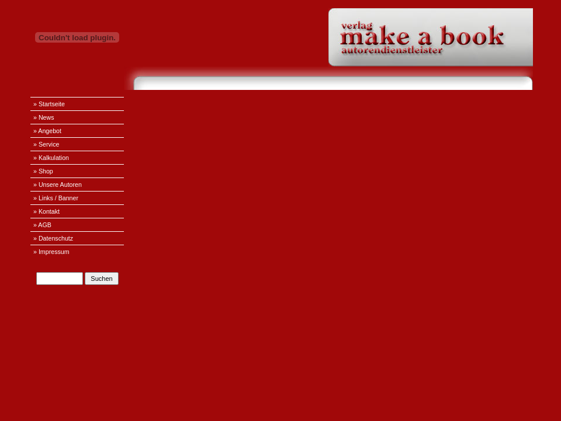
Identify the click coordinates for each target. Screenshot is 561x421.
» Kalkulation (51, 157)
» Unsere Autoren (57, 184)
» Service (46, 144)
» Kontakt (46, 211)
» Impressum (51, 251)
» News (43, 117)
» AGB (42, 224)
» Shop (43, 171)
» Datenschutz (53, 238)
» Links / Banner (55, 197)
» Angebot (47, 130)
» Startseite (49, 103)
